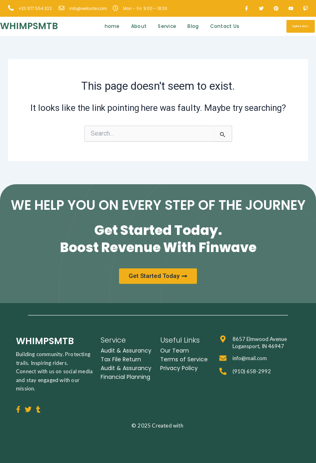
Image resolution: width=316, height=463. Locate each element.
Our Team (174, 351)
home (112, 26)
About (139, 26)
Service (167, 26)
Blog (193, 26)
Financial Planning (125, 377)
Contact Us (225, 26)
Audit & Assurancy (126, 351)
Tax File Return (121, 359)
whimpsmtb (29, 26)
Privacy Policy (179, 368)
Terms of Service (184, 359)
